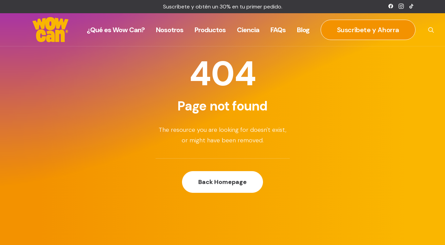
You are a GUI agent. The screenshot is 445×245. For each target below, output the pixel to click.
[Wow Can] (51, 29)
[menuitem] (390, 6)
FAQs (278, 29)
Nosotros (169, 29)
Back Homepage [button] (222, 182)
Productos (210, 29)
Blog (303, 29)
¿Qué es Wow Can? (116, 29)
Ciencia (248, 29)
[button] (390, 6)
